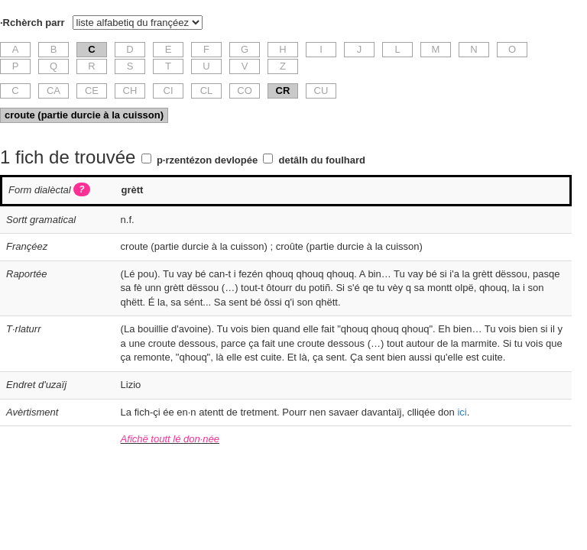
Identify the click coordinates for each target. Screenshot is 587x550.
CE (92, 90)
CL (206, 90)
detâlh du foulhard (322, 160)
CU (321, 90)
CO (244, 90)
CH (130, 90)
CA (53, 90)
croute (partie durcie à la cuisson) (84, 115)
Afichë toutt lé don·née (170, 439)
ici (461, 412)
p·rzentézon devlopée (207, 160)
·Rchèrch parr (32, 22)
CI (169, 90)
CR (283, 90)
